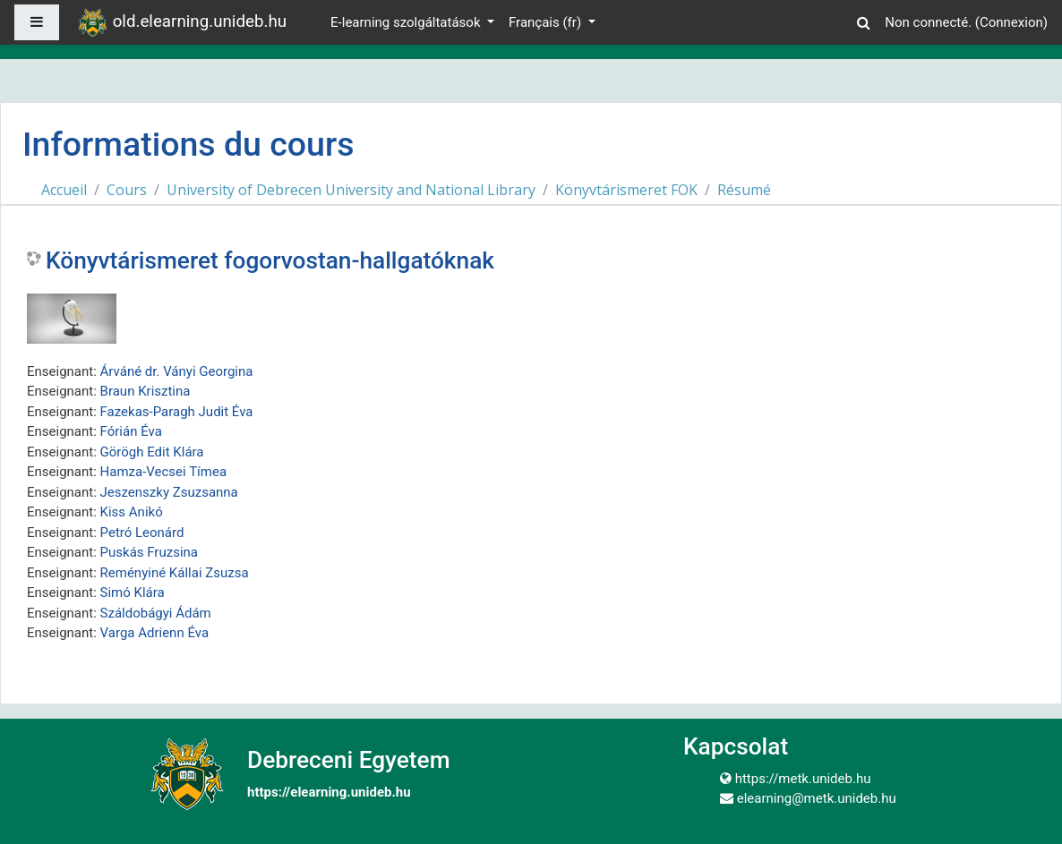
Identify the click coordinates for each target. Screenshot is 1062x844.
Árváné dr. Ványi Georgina (176, 371)
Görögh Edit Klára (152, 452)
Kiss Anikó (131, 512)
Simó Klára (132, 592)
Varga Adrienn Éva (155, 633)
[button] (863, 20)
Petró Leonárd (142, 532)
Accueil (64, 190)
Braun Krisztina (145, 391)
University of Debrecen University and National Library (351, 190)
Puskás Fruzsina (149, 552)
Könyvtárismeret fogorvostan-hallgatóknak (270, 260)
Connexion (1011, 22)
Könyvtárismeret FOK (626, 190)
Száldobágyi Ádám (155, 613)
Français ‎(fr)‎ (547, 22)
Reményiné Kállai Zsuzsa (174, 573)
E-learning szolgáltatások (407, 22)
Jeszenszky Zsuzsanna (169, 492)
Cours (127, 190)
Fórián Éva (131, 431)
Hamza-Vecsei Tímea (163, 472)
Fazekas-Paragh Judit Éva (176, 412)
